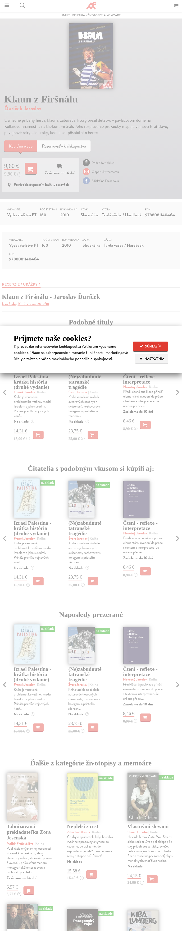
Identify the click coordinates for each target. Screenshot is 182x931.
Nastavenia (151, 358)
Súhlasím (150, 346)
